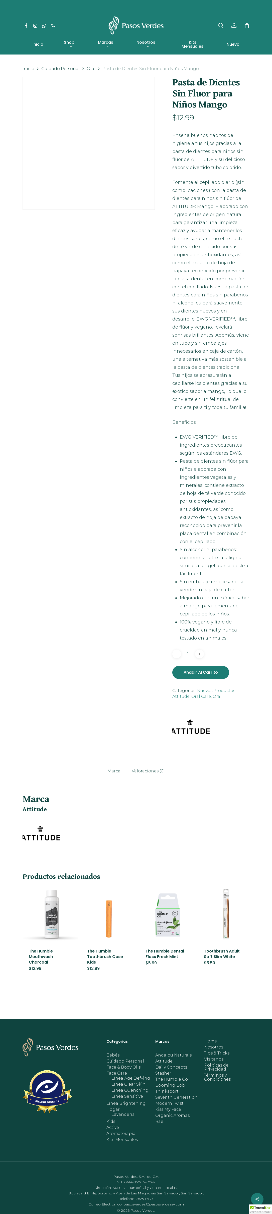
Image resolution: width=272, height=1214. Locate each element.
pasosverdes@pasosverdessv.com (153, 1204)
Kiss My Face (168, 1109)
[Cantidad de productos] (188, 654)
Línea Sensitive (127, 1096)
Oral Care (201, 696)
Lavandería (123, 1115)
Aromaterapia (120, 1134)
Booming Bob (170, 1085)
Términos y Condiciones (217, 1077)
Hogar (113, 1109)
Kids (110, 1122)
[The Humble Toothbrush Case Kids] (108, 914)
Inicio (28, 68)
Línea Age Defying (130, 1078)
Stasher (163, 1073)
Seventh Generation (176, 1097)
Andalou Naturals (173, 1055)
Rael (160, 1122)
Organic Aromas (172, 1116)
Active (112, 1128)
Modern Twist (169, 1103)
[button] (260, 1209)
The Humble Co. (172, 1079)
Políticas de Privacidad (216, 1067)
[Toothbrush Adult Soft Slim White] (225, 914)
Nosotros (213, 1047)
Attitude (164, 1061)
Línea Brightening (126, 1103)
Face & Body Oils (123, 1067)
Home (210, 1041)
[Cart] (246, 25)
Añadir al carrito (201, 672)
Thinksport (167, 1091)
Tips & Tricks (216, 1053)
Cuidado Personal (60, 68)
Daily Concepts (171, 1067)
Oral (91, 68)
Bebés (112, 1055)
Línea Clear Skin (128, 1084)
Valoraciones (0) (148, 771)
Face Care (116, 1073)
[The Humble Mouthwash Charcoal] (50, 914)
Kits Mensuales (122, 1140)
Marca (113, 771)
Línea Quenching (130, 1090)
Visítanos (213, 1059)
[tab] (113, 771)
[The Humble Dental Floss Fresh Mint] (167, 914)
